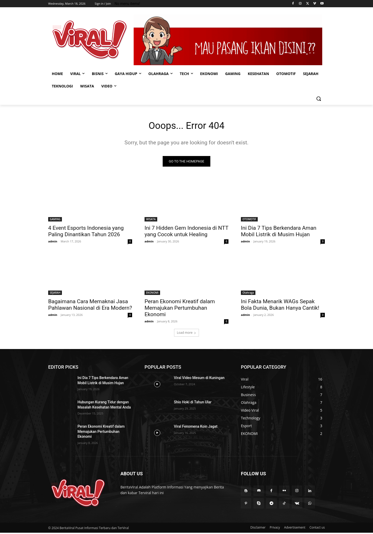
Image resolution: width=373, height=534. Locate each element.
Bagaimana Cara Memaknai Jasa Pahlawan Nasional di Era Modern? (90, 306)
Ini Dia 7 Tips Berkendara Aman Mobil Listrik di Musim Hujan (278, 232)
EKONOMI (152, 294)
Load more (186, 334)
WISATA (151, 220)
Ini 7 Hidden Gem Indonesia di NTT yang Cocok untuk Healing (186, 232)
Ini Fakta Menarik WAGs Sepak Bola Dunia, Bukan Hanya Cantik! (280, 306)
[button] (318, 98)
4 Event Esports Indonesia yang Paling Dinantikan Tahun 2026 (86, 232)
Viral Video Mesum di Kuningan (199, 379)
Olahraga (248, 294)
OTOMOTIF (249, 220)
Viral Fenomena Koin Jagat (195, 428)
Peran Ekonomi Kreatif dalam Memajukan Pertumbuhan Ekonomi (180, 309)
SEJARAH (55, 294)
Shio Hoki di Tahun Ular (192, 403)
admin (52, 242)
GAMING (55, 220)
